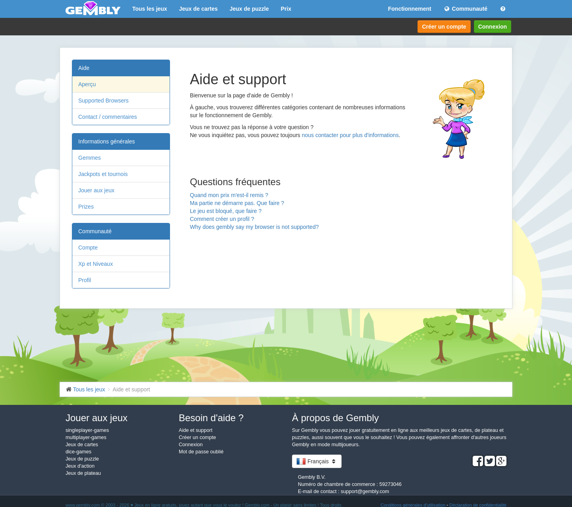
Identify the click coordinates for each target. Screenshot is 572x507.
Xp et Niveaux (95, 264)
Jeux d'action (80, 466)
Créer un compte (444, 26)
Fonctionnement (409, 9)
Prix (286, 9)
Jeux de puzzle (249, 9)
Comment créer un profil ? (222, 219)
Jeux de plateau (83, 473)
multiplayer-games (86, 437)
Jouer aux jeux (96, 190)
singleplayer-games (87, 430)
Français (316, 461)
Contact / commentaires (107, 117)
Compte (88, 247)
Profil (84, 280)
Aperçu (87, 84)
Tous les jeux (149, 9)
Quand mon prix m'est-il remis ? (229, 195)
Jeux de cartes (198, 9)
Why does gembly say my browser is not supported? (254, 227)
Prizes (86, 206)
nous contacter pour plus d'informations (350, 135)
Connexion (492, 26)
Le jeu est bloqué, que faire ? (226, 211)
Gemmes (89, 158)
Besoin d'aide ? (211, 417)
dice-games (78, 452)
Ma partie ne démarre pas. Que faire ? (237, 203)
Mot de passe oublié (201, 452)
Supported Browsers (103, 100)
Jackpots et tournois (103, 174)
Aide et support (196, 430)
